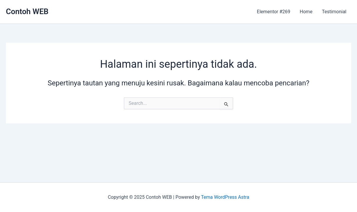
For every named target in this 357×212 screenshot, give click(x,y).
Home (306, 11)
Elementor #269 (273, 11)
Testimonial (334, 11)
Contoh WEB (27, 11)
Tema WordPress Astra (225, 197)
